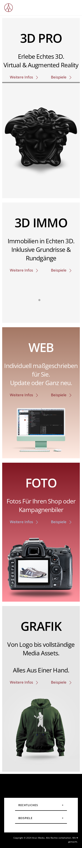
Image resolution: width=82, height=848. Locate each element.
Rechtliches (28, 805)
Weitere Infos (24, 77)
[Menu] (73, 6)
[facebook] (34, 783)
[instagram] (20, 783)
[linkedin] (61, 783)
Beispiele (61, 77)
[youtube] (47, 783)
